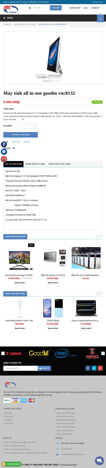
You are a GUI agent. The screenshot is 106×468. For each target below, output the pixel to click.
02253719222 (66, 449)
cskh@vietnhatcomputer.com (73, 454)
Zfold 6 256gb (53, 320)
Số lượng (7, 126)
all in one (16, 142)
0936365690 (13, 464)
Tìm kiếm (55, 8)
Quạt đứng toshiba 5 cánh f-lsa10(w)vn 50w (24, 320)
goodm (27, 142)
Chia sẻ (6, 148)
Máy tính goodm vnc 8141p (53, 275)
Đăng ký (96, 8)
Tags (5, 142)
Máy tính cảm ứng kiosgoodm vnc (86, 275)
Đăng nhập (75, 8)
